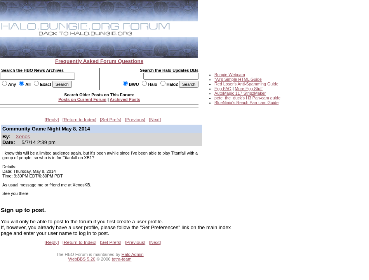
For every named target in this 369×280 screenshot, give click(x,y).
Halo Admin (133, 254)
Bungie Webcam (229, 74)
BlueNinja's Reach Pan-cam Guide (246, 102)
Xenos (23, 136)
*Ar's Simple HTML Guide (238, 79)
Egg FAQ (222, 88)
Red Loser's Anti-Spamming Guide (246, 84)
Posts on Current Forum (82, 99)
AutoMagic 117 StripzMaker (240, 93)
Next (155, 119)
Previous (135, 119)
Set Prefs (110, 119)
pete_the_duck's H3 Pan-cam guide (247, 98)
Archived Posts (125, 99)
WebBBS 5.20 (82, 259)
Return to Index (79, 119)
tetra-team (122, 259)
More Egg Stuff (249, 88)
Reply (51, 119)
